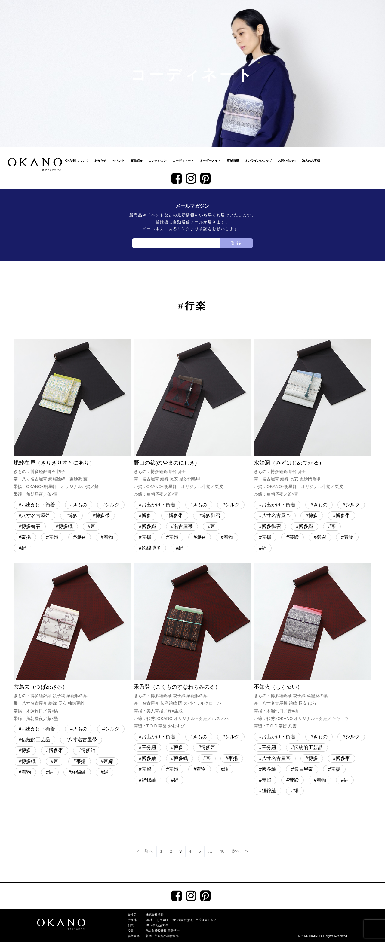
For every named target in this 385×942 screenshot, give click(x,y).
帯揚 (26, 537)
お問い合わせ (287, 160)
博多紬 (88, 750)
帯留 (146, 769)
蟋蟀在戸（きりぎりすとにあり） (72, 418)
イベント (118, 160)
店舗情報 (233, 160)
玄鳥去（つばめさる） (72, 643)
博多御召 (31, 526)
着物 (108, 537)
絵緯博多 (151, 547)
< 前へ (145, 851)
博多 (73, 515)
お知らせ (100, 160)
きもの (80, 504)
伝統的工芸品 (35, 739)
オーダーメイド (210, 160)
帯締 (53, 537)
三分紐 (149, 747)
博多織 (65, 526)
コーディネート (183, 160)
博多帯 (102, 515)
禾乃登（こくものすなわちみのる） (192, 646)
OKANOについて (76, 160)
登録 (236, 243)
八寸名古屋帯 (35, 515)
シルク (112, 504)
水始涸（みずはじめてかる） (312, 418)
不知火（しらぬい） (312, 646)
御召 (81, 537)
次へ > (240, 851)
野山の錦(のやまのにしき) (192, 418)
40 (222, 851)
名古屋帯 (183, 526)
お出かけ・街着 (38, 504)
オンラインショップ (258, 160)
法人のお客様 (311, 160)
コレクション (158, 160)
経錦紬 (78, 772)
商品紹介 (137, 160)
